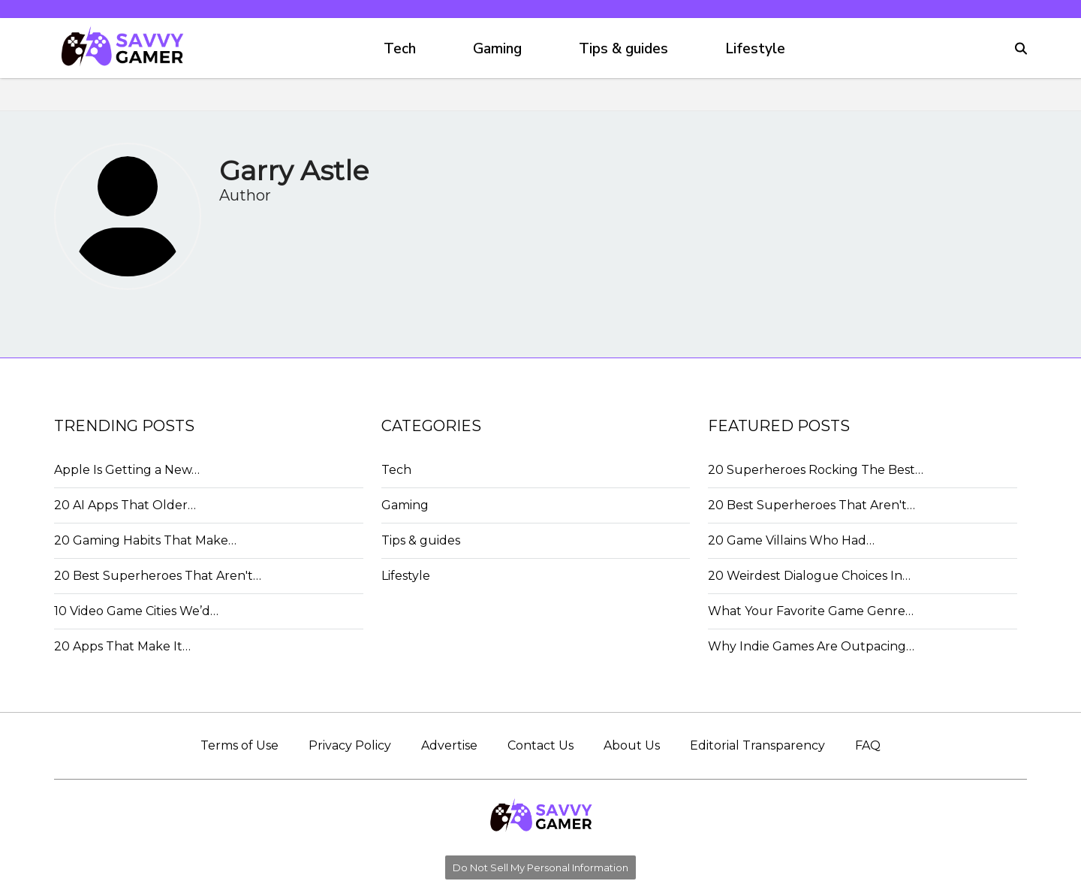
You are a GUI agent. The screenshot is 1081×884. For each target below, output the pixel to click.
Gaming (497, 49)
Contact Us (540, 745)
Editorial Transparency (757, 745)
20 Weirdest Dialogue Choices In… (809, 576)
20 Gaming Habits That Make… (145, 540)
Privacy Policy (350, 745)
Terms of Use (239, 745)
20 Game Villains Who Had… (791, 540)
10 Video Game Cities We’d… (136, 611)
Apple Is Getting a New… (127, 470)
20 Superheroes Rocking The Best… (815, 470)
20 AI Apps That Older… (125, 505)
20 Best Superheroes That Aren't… (157, 576)
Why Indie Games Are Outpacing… (811, 646)
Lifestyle (755, 49)
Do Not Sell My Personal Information (540, 867)
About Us (632, 745)
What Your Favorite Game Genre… (811, 611)
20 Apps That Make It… (122, 646)
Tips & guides (623, 49)
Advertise (449, 745)
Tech (400, 49)
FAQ (868, 745)
